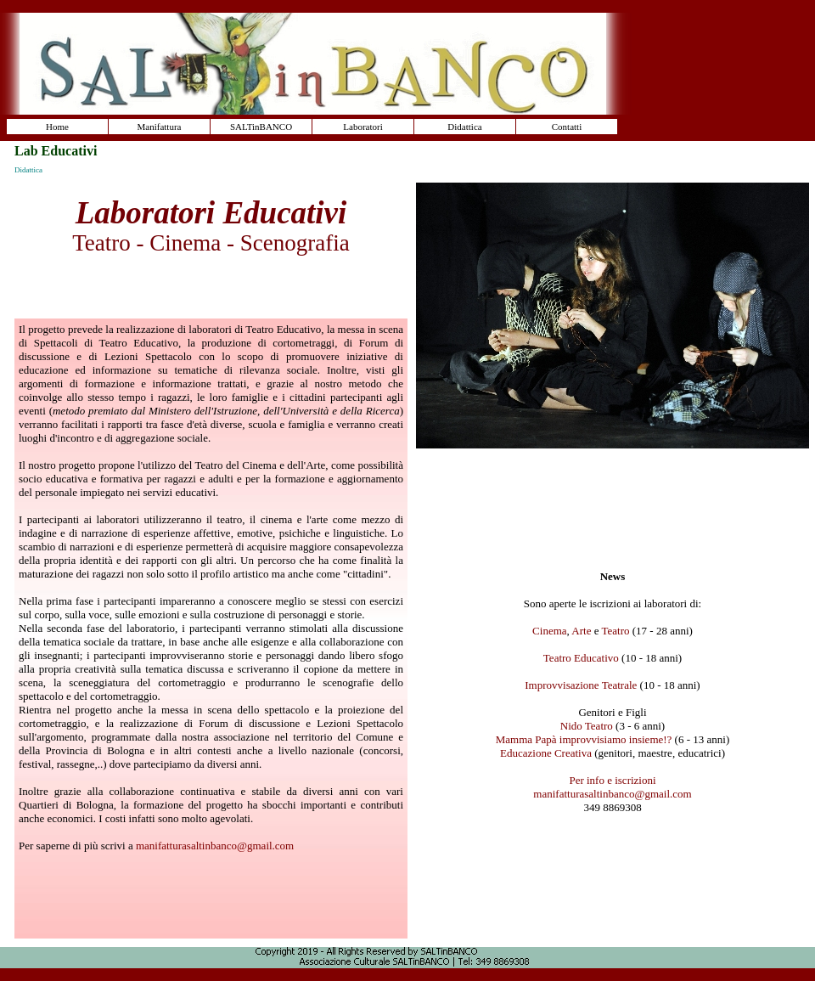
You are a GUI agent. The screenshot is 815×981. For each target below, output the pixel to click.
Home (57, 126)
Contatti (567, 126)
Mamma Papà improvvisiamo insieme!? (584, 739)
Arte (581, 630)
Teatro (616, 630)
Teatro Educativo (581, 657)
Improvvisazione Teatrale (581, 685)
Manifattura (160, 126)
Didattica (464, 126)
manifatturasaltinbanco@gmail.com (215, 845)
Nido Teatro (586, 725)
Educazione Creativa (546, 753)
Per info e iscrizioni (612, 780)
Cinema (549, 630)
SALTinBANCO (261, 126)
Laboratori (362, 126)
